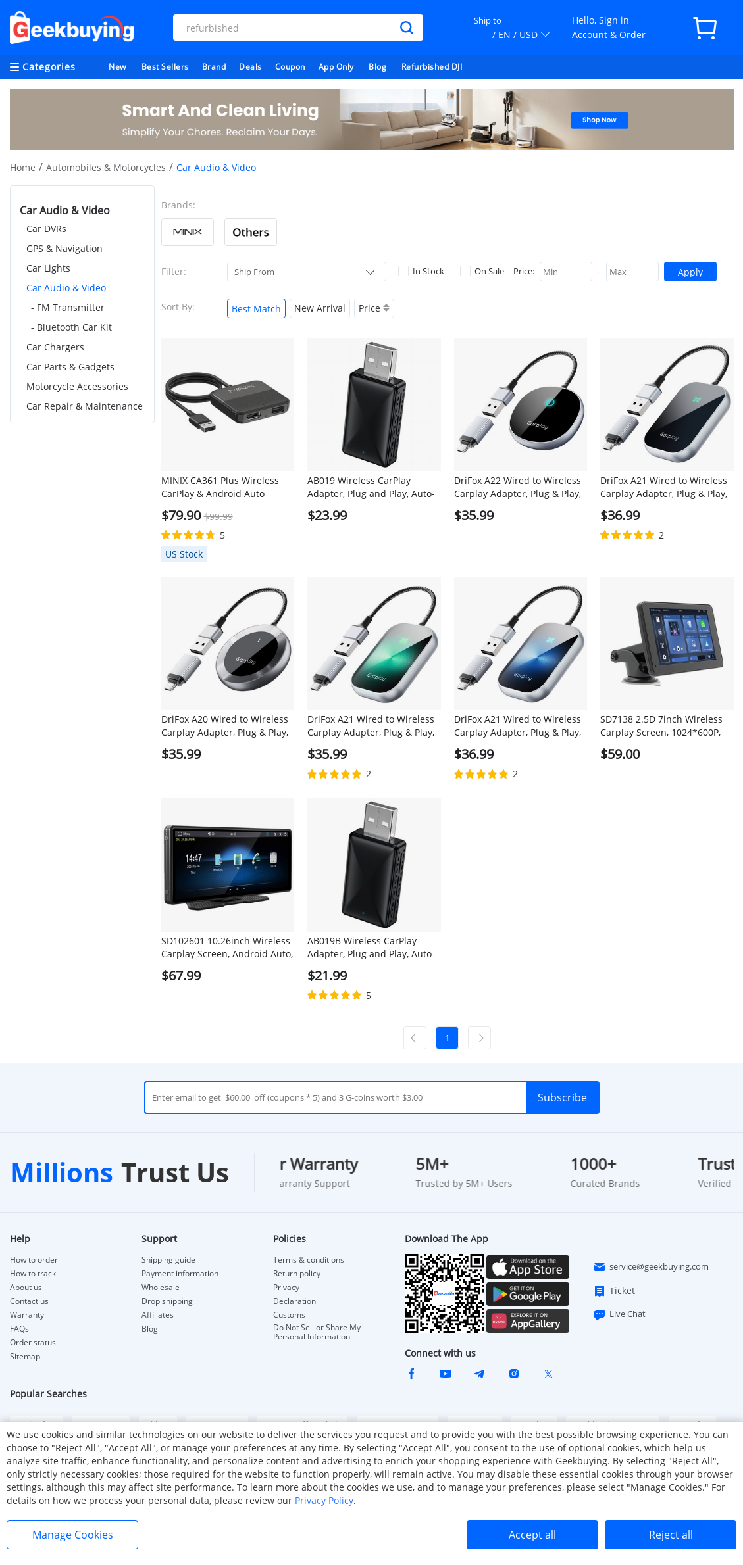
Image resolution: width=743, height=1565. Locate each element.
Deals (250, 66)
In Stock (421, 271)
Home (23, 167)
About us (26, 1287)
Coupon (290, 66)
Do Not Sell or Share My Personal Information (317, 1332)
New (117, 66)
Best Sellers (165, 66)
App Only (336, 66)
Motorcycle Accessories (77, 386)
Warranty (27, 1315)
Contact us (29, 1301)
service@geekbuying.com (651, 1267)
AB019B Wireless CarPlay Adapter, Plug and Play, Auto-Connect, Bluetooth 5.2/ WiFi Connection (371, 947)
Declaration (294, 1301)
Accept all (532, 1535)
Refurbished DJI (432, 66)
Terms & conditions (308, 1259)
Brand (214, 66)
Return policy (296, 1273)
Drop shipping (167, 1301)
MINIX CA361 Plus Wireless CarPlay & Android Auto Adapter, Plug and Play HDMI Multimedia (224, 487)
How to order (34, 1259)
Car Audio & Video (66, 287)
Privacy (286, 1287)
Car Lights (48, 268)
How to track (33, 1273)
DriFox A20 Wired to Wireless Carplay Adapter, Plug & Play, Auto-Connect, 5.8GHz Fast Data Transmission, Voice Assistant (224, 726)
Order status (33, 1342)
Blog (377, 66)
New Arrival (320, 308)
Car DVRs (46, 228)
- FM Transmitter (68, 307)
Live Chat (619, 1314)
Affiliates (157, 1315)
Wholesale (160, 1287)
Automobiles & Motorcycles (106, 167)
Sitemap (25, 1356)
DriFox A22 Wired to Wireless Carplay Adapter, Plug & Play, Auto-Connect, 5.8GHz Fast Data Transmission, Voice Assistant (517, 487)
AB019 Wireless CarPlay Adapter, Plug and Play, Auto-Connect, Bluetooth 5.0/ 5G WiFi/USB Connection (371, 487)
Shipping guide (168, 1259)
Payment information (179, 1273)
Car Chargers (55, 347)
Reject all (671, 1535)
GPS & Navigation (64, 248)
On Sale (482, 271)
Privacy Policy (324, 1500)
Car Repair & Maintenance (84, 406)
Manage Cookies (72, 1535)
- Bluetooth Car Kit (71, 327)
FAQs (19, 1329)
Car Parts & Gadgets (70, 366)
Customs (289, 1315)
